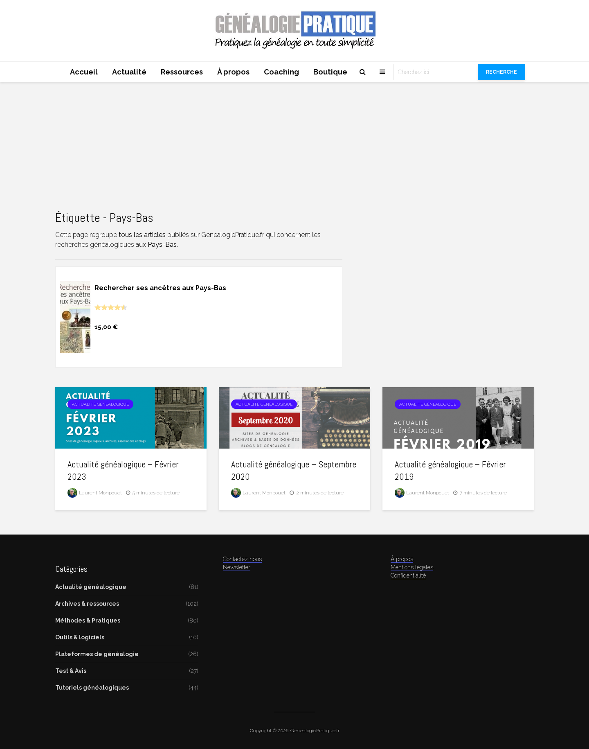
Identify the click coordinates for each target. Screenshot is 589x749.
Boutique (330, 72)
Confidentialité (408, 575)
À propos (233, 72)
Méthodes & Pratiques (87, 620)
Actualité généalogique (100, 404)
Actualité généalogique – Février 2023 (123, 470)
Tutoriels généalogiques (92, 687)
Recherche (501, 72)
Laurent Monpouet (94, 493)
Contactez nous (242, 559)
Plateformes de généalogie (97, 654)
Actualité (129, 72)
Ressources (182, 72)
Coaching (281, 72)
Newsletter (236, 567)
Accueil (84, 72)
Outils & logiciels (79, 637)
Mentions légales (412, 567)
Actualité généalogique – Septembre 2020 (293, 470)
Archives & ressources (87, 603)
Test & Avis (70, 671)
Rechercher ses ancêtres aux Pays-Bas (160, 288)
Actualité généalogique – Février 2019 (450, 470)
